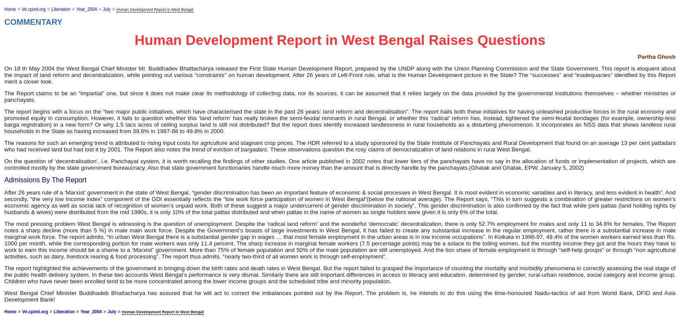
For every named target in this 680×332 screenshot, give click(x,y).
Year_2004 (86, 9)
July (107, 9)
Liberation (60, 9)
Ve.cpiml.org (34, 9)
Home (10, 9)
